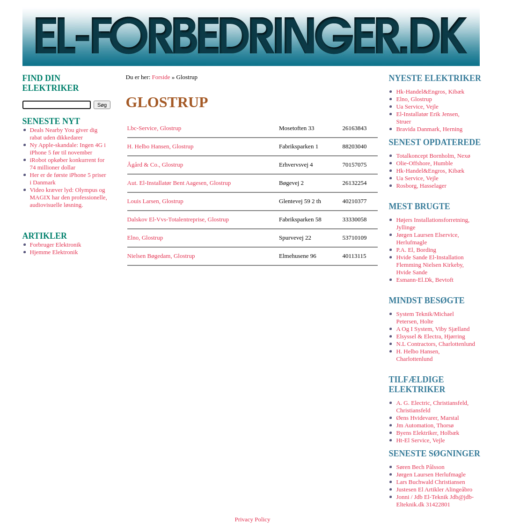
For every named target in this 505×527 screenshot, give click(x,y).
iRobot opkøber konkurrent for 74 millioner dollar (67, 163)
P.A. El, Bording (416, 249)
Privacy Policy (252, 519)
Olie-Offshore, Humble (424, 163)
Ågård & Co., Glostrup (155, 164)
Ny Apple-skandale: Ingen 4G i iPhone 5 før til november (68, 148)
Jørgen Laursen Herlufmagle (430, 474)
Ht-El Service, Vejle (420, 440)
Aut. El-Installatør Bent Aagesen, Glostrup (179, 182)
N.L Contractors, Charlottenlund (435, 343)
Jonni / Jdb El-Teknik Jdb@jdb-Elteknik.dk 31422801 (435, 500)
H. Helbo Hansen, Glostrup (160, 146)
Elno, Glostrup (145, 237)
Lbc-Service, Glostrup (154, 128)
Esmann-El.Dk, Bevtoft (424, 279)
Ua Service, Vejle (417, 106)
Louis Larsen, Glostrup (155, 201)
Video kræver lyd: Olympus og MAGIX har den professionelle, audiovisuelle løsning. (68, 197)
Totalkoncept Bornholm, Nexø (433, 155)
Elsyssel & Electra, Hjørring (430, 336)
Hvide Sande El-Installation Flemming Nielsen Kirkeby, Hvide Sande (430, 265)
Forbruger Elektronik (55, 244)
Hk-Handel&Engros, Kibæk (430, 91)
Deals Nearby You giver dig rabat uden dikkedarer (64, 133)
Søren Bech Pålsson (420, 466)
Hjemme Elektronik (54, 252)
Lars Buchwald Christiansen (430, 481)
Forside (161, 77)
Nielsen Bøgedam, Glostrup (161, 255)
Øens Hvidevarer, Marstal (427, 417)
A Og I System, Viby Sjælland (432, 328)
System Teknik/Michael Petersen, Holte (425, 317)
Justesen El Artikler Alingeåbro (434, 489)
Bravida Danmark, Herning (429, 128)
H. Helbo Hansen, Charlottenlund (417, 355)
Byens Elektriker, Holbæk (427, 432)
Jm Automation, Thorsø (425, 425)
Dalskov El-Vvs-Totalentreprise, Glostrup (178, 219)
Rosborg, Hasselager (421, 185)
